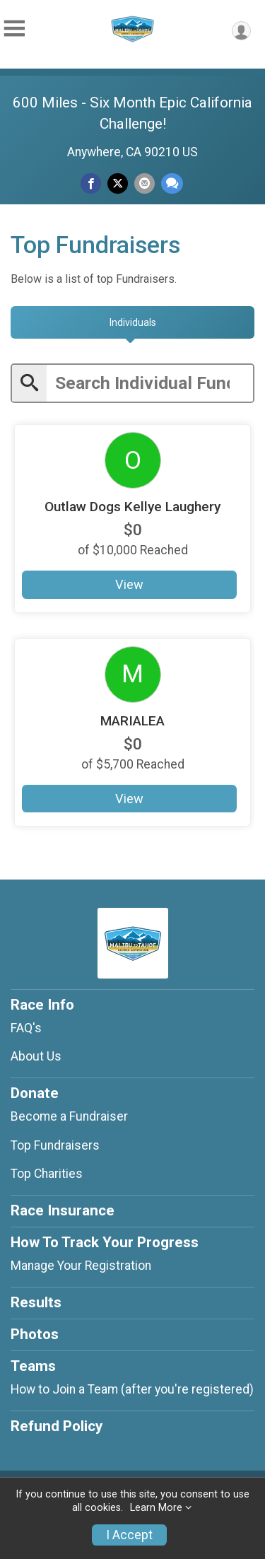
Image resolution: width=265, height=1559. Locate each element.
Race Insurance (62, 1210)
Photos (35, 1334)
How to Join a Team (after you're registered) (132, 1389)
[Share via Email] (144, 183)
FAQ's (26, 1028)
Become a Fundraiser (69, 1116)
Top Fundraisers (55, 1145)
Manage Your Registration (81, 1266)
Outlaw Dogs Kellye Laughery (132, 506)
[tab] (132, 322)
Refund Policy (56, 1426)
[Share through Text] (172, 183)
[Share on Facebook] (91, 183)
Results (36, 1302)
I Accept (129, 1535)
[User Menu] (241, 30)
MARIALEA (132, 721)
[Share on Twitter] (117, 183)
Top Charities (47, 1174)
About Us (36, 1056)
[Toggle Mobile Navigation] (14, 28)
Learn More (156, 1508)
